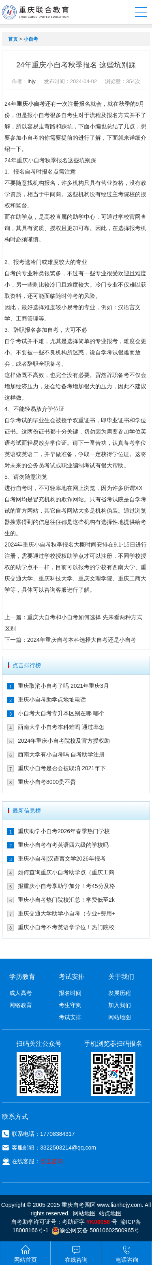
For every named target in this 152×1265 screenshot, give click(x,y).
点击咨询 (51, 1161)
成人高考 (20, 993)
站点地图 (110, 1213)
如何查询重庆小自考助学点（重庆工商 (66, 872)
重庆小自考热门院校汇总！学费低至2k (66, 899)
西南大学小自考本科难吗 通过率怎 (61, 727)
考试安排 (70, 1017)
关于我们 (121, 976)
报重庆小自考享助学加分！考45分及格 (66, 886)
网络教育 (20, 1005)
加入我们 (119, 1005)
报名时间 (70, 993)
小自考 (31, 39)
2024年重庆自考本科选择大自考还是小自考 (81, 640)
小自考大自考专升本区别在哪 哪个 (61, 713)
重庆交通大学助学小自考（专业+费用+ (66, 913)
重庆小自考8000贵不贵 (47, 782)
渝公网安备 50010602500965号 (95, 1230)
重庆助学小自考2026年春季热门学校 (64, 831)
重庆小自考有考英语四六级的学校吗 (63, 845)
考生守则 (70, 1005)
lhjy (32, 81)
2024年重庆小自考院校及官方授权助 (64, 740)
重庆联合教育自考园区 (35, 12)
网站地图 (119, 1017)
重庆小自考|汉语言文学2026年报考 (62, 858)
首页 (13, 39)
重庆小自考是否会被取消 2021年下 (62, 768)
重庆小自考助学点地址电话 (52, 699)
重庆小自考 (31, 104)
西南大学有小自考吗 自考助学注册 (61, 754)
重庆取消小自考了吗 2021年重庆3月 (63, 686)
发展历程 (119, 993)
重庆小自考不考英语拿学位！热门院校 (66, 927)
